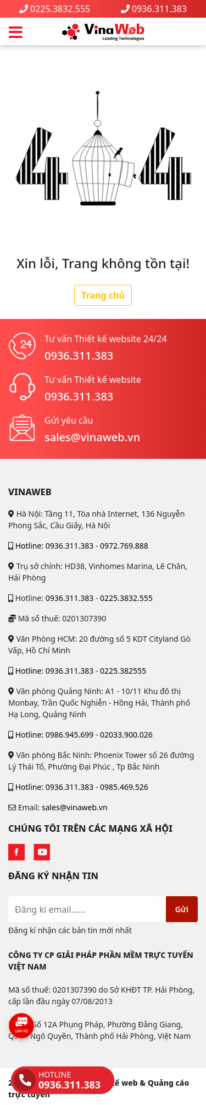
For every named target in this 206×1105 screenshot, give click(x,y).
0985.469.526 (124, 787)
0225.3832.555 (60, 9)
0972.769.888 (124, 545)
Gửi (181, 909)
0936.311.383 (159, 9)
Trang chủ (103, 295)
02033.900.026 (126, 734)
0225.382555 (123, 670)
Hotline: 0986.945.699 (54, 734)
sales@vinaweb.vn (92, 437)
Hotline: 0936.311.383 (54, 545)
